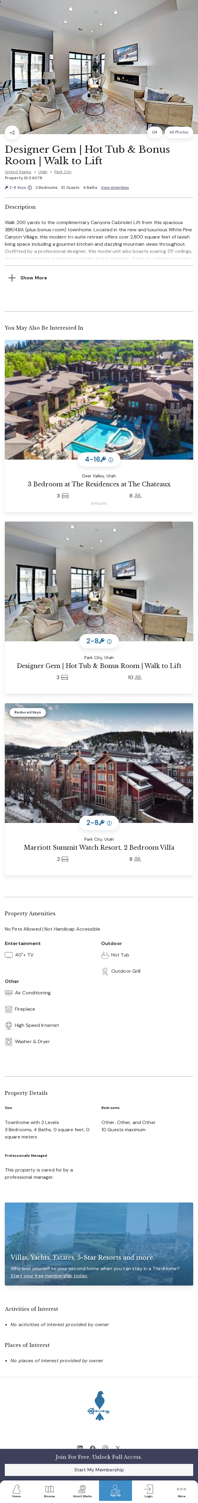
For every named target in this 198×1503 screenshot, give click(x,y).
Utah (42, 171)
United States (18, 171)
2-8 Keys (18, 188)
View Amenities (115, 187)
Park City (62, 171)
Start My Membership (99, 1470)
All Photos (179, 132)
